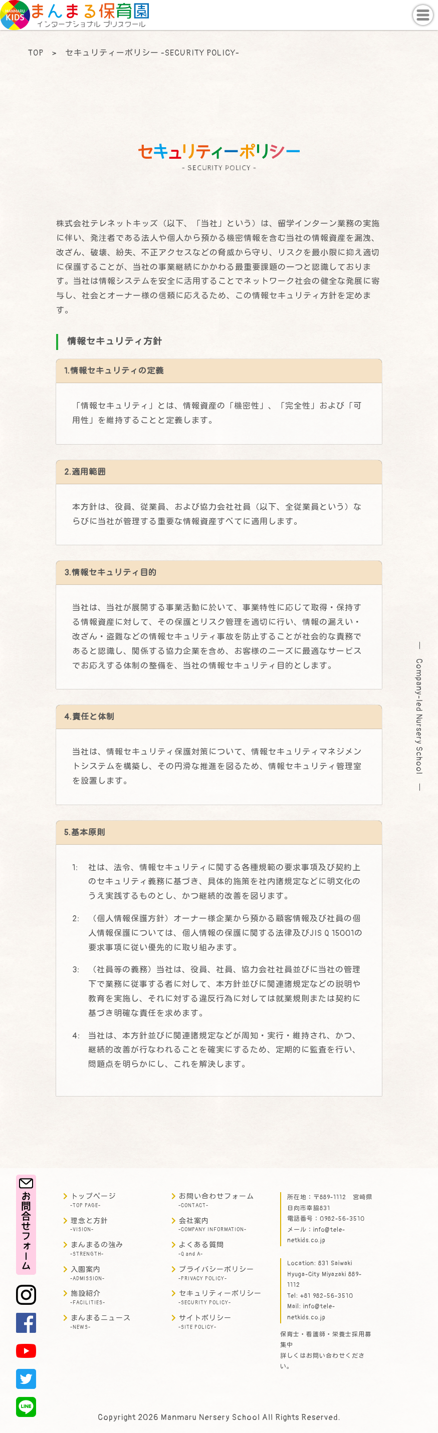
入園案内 (87, 1273)
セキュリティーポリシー (220, 1297)
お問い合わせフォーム (216, 1200)
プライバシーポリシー (216, 1273)
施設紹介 (87, 1297)
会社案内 (212, 1225)
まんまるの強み (96, 1249)
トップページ (93, 1200)
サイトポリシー (205, 1322)
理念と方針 (89, 1225)
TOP (36, 53)
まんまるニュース (100, 1322)
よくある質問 (201, 1249)
